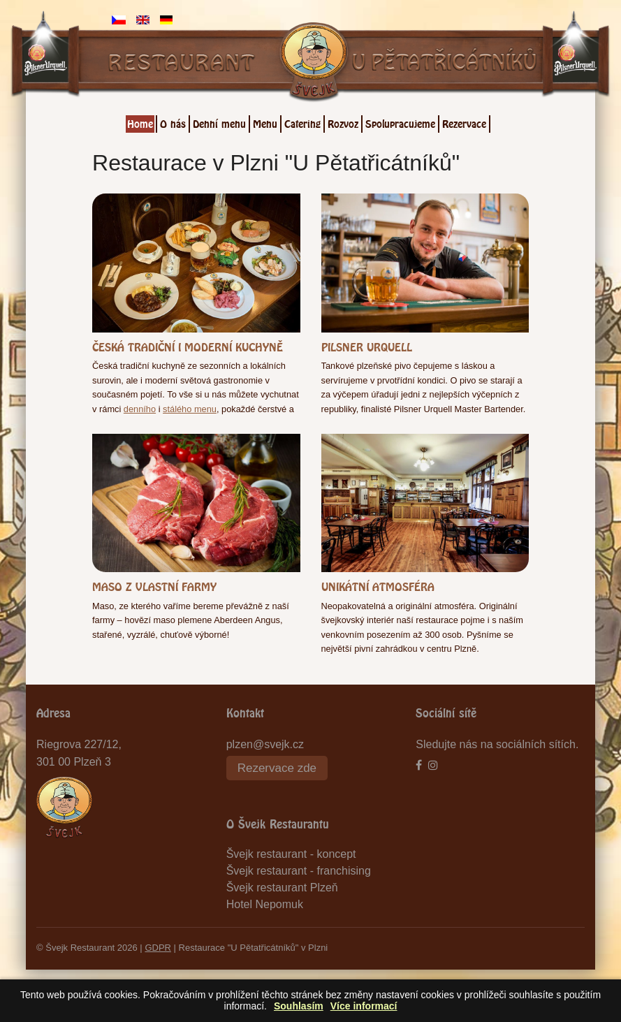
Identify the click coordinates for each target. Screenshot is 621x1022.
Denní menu (219, 122)
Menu (265, 122)
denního (140, 409)
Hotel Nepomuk (264, 904)
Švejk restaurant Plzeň (282, 887)
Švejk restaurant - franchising (298, 871)
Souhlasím (298, 1006)
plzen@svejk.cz (265, 744)
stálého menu (190, 409)
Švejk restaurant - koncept (291, 854)
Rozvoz (343, 122)
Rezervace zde (277, 768)
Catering (302, 122)
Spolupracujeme (400, 122)
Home (140, 122)
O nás (173, 122)
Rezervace (464, 122)
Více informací (363, 1006)
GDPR (158, 947)
